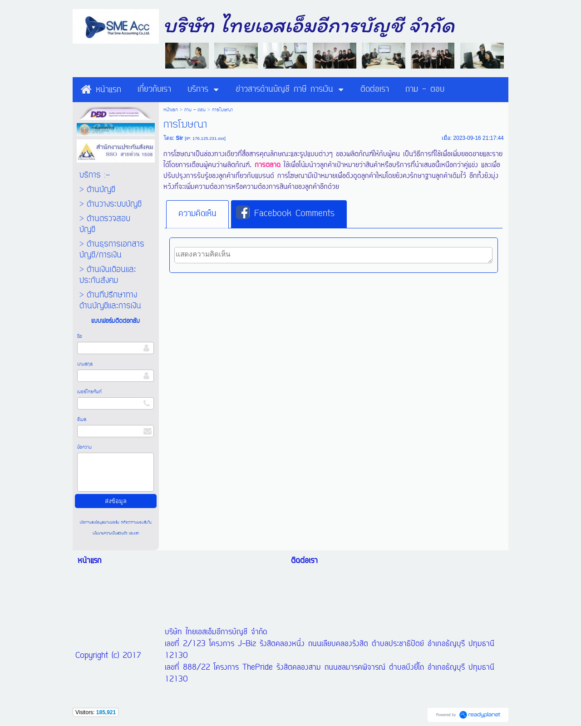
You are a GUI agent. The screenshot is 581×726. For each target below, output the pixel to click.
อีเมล (81, 419)
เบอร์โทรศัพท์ (89, 392)
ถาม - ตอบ (195, 110)
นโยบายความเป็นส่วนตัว (111, 533)
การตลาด (268, 165)
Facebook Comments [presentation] (285, 213)
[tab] (197, 214)
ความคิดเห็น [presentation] (197, 213)
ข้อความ (84, 447)
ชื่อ (79, 336)
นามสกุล (85, 364)
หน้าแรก (170, 110)
